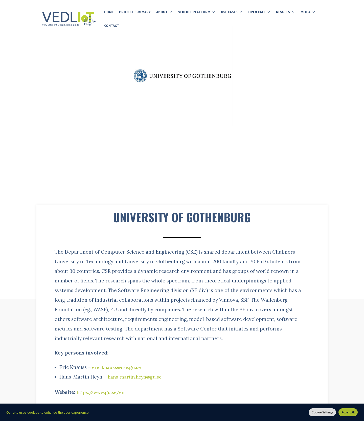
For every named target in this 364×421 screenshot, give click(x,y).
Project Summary (135, 12)
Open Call (256, 12)
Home (108, 12)
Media (305, 12)
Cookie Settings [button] (322, 412)
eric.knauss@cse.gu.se (117, 367)
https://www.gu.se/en (102, 392)
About (162, 12)
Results (283, 12)
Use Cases (229, 12)
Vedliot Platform (194, 12)
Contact (111, 26)
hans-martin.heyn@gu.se (137, 377)
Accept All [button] (348, 412)
